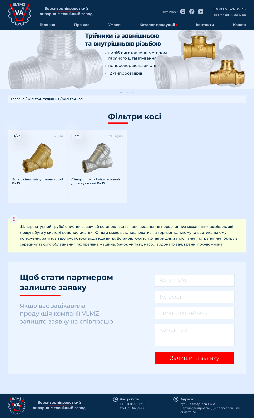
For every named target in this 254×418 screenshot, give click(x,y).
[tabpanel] (127, 59)
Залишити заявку (194, 357)
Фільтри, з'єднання (43, 99)
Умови (114, 25)
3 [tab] (133, 92)
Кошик (239, 25)
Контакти (205, 25)
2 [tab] (127, 92)
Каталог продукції (157, 25)
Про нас (81, 25)
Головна (47, 25)
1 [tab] (121, 92)
